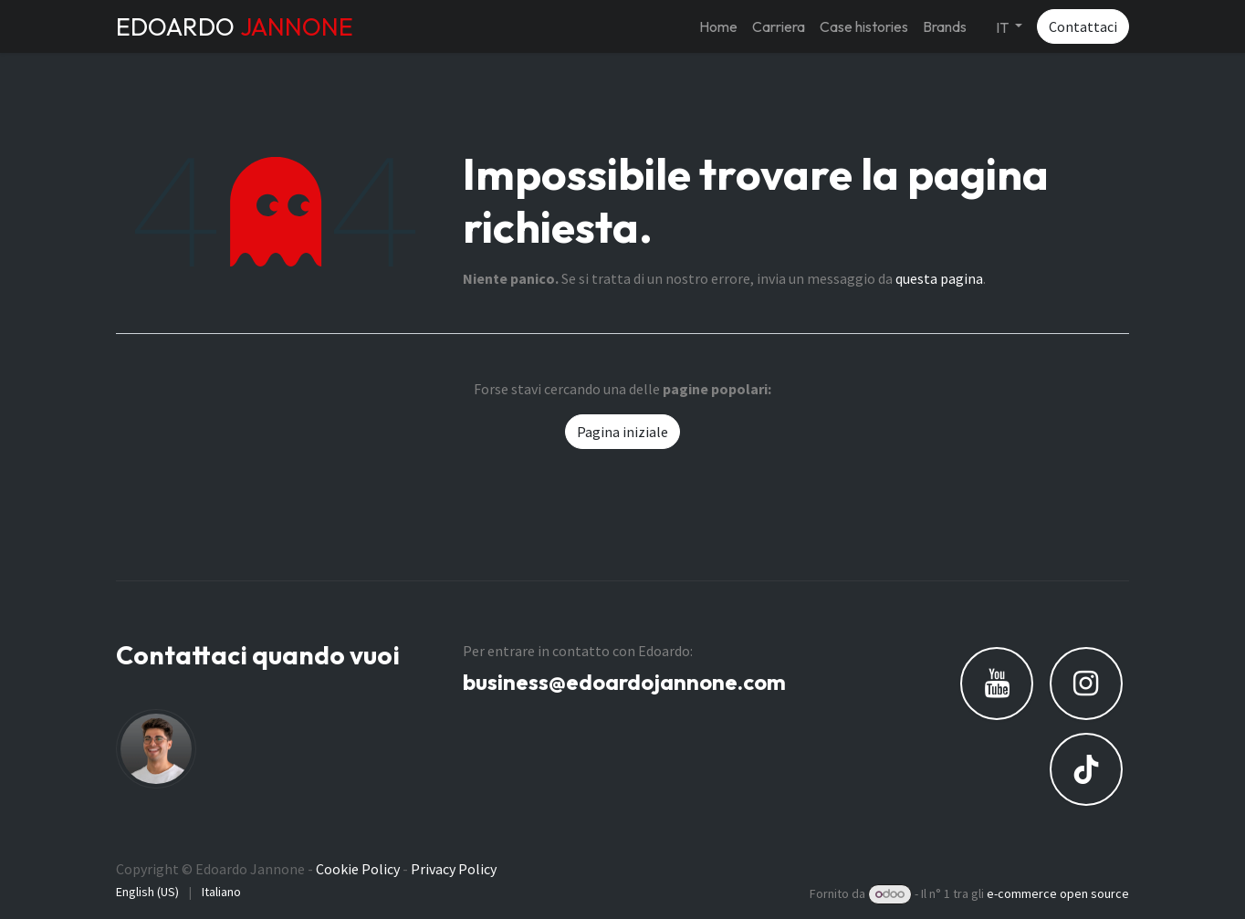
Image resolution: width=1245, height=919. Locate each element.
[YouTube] (997, 683)
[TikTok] (1086, 769)
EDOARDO (234, 26)
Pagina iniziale (622, 432)
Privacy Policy (454, 869)
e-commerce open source (1058, 893)
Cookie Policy (358, 869)
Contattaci (1083, 26)
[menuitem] (718, 26)
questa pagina (939, 278)
